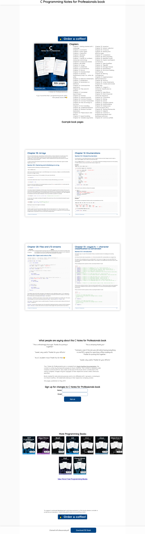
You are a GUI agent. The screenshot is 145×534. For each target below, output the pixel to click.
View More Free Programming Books (72, 479)
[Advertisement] (73, 21)
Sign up (72, 399)
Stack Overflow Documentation (86, 366)
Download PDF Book (83, 530)
